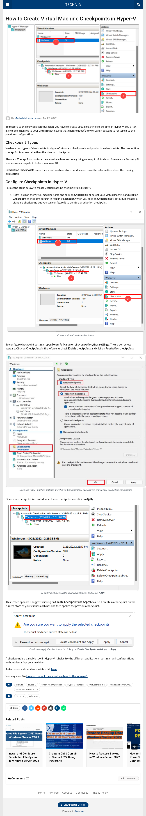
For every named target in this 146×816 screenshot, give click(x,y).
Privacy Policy (100, 792)
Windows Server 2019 (120, 684)
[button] (7, 4)
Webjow (79, 811)
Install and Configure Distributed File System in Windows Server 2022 (23, 757)
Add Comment (128, 778)
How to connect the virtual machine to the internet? (57, 676)
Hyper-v (32, 684)
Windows (33, 696)
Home (41, 792)
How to (19, 684)
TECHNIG (73, 5)
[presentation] (134, 747)
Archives (54, 792)
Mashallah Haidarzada (27, 118)
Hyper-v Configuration (51, 684)
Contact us (82, 792)
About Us (67, 792)
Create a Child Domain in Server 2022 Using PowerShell (63, 757)
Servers (20, 696)
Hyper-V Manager (75, 684)
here (54, 669)
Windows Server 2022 (27, 689)
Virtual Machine (97, 684)
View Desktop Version (73, 805)
